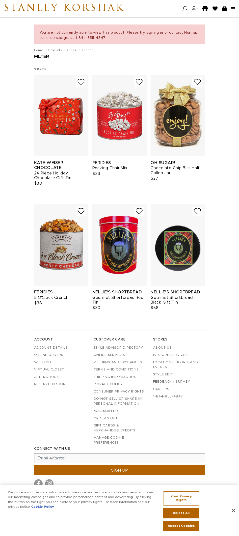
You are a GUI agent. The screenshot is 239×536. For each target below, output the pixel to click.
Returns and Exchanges (118, 362)
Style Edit (163, 374)
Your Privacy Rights (181, 500)
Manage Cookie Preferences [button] (109, 440)
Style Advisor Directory (118, 347)
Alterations (46, 377)
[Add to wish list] (81, 81)
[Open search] (184, 9)
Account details (51, 347)
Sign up (119, 470)
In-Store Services (170, 355)
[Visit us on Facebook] (38, 483)
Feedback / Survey (171, 381)
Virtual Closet (49, 369)
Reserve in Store (51, 384)
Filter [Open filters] (41, 57)
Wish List (43, 362)
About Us (162, 347)
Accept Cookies (181, 527)
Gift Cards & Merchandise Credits (114, 428)
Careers (161, 389)
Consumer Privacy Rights (119, 391)
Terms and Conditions (116, 369)
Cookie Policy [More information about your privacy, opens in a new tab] (42, 508)
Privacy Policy (108, 384)
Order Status (107, 418)
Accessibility (106, 411)
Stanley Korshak (64, 8)
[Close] (233, 512)
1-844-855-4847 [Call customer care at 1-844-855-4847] (168, 396)
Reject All (181, 514)
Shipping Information (115, 377)
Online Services (109, 355)
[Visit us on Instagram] (49, 483)
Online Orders (48, 355)
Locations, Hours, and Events (175, 365)
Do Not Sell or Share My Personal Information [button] (118, 401)
